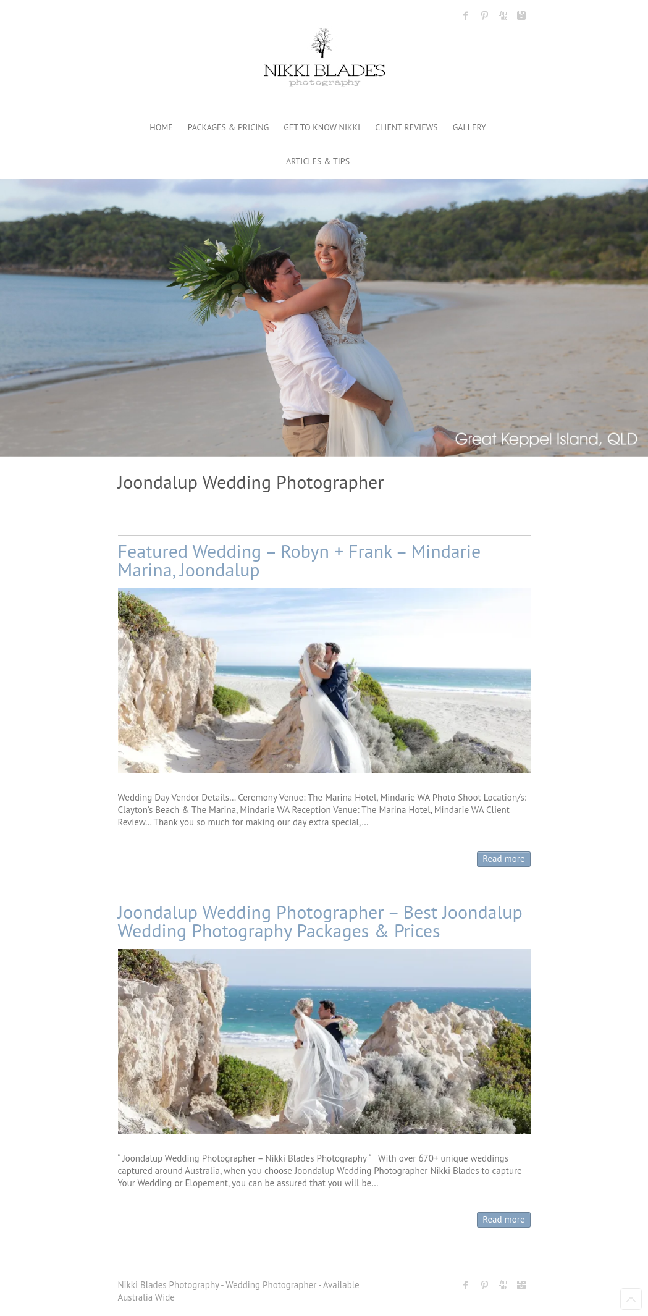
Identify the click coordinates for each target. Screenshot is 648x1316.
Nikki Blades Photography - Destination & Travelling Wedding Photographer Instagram (521, 15)
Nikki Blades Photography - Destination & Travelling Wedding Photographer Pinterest (484, 15)
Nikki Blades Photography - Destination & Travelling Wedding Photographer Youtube (503, 15)
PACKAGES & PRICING (228, 127)
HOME (161, 127)
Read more (503, 858)
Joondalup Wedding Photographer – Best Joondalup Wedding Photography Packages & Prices (320, 921)
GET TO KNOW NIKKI (322, 127)
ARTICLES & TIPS (318, 161)
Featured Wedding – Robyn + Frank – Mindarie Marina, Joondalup (299, 560)
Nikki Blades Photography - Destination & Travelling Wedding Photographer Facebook (466, 15)
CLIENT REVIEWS (406, 127)
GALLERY (469, 127)
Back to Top (631, 1299)
